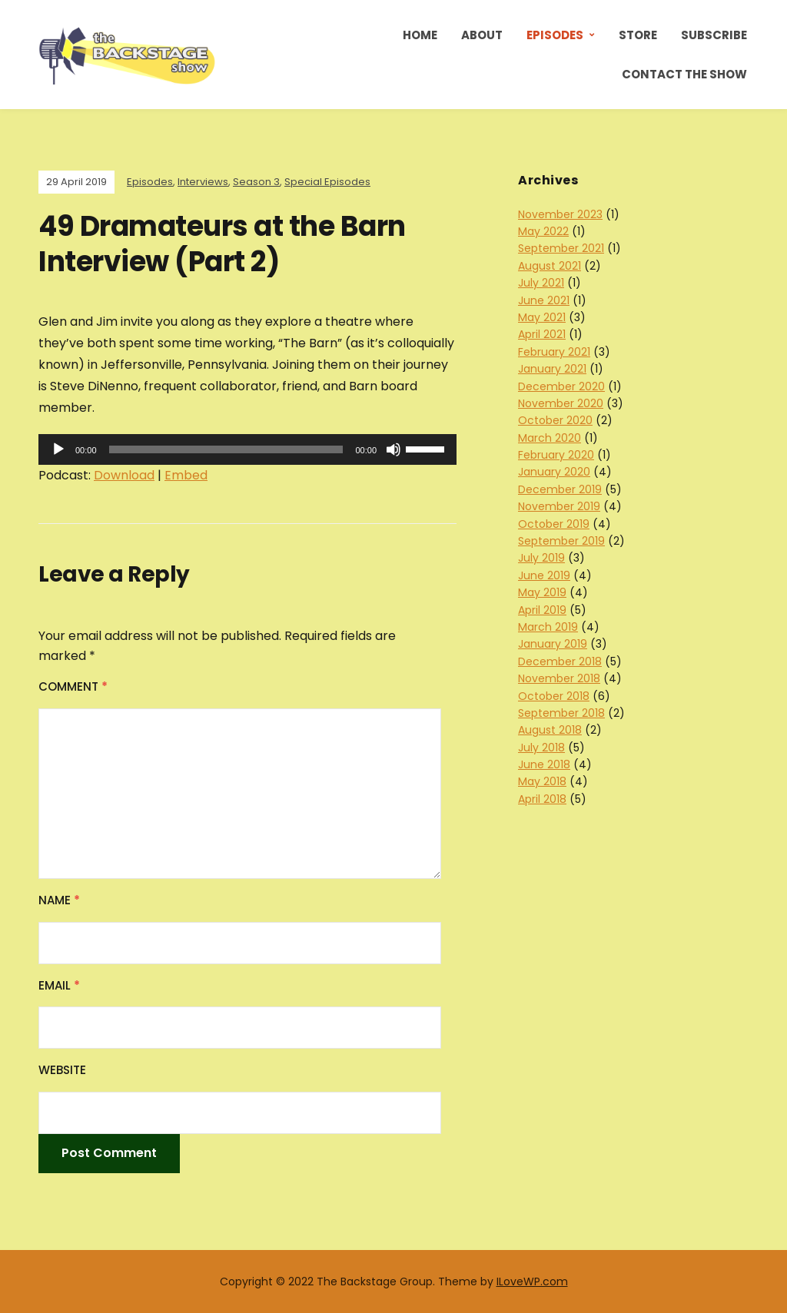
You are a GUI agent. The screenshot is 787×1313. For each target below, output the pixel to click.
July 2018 (541, 747)
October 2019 (553, 524)
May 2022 (543, 231)
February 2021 (554, 352)
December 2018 (560, 661)
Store (638, 35)
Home (420, 35)
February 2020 (556, 455)
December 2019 (560, 489)
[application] (247, 449)
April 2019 (542, 610)
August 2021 (549, 266)
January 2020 (554, 471)
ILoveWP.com (532, 1281)
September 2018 (561, 713)
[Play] (58, 449)
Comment (73, 686)
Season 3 (256, 181)
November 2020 (560, 403)
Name (59, 900)
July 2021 (541, 282)
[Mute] (393, 449)
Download (124, 475)
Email (59, 985)
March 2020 (549, 438)
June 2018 (544, 764)
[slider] (226, 449)
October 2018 (553, 696)
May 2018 (542, 781)
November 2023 (560, 214)
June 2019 (544, 575)
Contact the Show (684, 74)
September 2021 (561, 248)
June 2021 (543, 300)
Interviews (203, 181)
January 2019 (552, 644)
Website (62, 1070)
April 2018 (542, 799)
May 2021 (542, 317)
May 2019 (542, 592)
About (482, 35)
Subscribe (714, 35)
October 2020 (555, 420)
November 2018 (559, 678)
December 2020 (561, 386)
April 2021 (542, 334)
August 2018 (550, 730)
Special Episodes (327, 181)
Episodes (554, 35)
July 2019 (541, 557)
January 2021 (552, 368)
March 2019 (548, 627)
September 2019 (561, 541)
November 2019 (559, 506)
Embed (186, 475)
